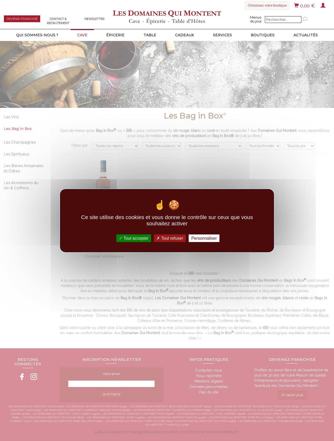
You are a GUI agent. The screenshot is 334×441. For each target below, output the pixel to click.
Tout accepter (133, 238)
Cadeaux (184, 35)
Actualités (306, 35)
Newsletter (95, 19)
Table (150, 35)
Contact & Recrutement (58, 21)
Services (222, 35)
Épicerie (115, 35)
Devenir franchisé (22, 19)
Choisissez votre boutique (267, 5)
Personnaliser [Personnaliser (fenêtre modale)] (204, 238)
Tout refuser (170, 238)
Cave (82, 35)
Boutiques (263, 35)
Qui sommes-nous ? (37, 35)
